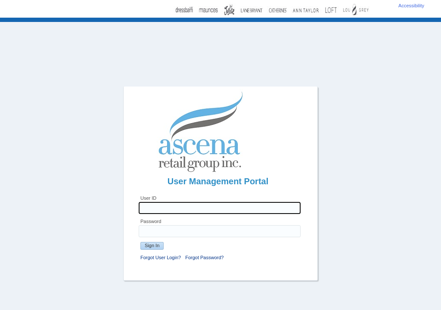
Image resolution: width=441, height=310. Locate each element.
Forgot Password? (204, 257)
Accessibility (411, 5)
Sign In (152, 245)
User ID (148, 198)
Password (150, 221)
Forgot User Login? (160, 257)
